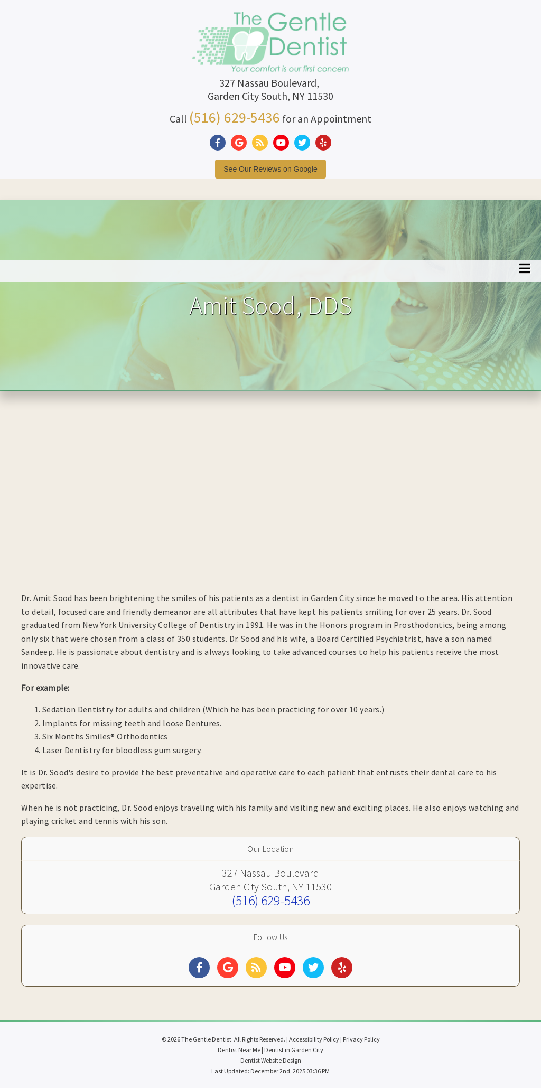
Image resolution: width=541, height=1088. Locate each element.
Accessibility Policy (314, 1039)
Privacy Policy (361, 1039)
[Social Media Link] (220, 142)
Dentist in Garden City (293, 1050)
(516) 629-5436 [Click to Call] (234, 117)
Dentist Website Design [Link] (270, 1060)
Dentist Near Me (239, 1050)
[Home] (270, 60)
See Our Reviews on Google (270, 169)
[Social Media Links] (199, 967)
